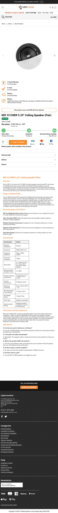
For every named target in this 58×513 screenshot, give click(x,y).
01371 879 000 (31, 13)
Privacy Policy (5, 470)
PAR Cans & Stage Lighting (9, 442)
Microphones (5, 436)
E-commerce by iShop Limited (9, 505)
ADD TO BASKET (18, 142)
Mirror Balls (4, 438)
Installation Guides (6, 463)
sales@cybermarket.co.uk (9, 412)
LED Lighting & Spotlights (8, 433)
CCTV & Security (6, 447)
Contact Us (4, 465)
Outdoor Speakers (6, 440)
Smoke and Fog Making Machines (11, 445)
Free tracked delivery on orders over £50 (29, 1)
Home (3, 24)
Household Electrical (7, 449)
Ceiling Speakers (6, 429)
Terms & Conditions (7, 472)
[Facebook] (6, 416)
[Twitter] (2, 416)
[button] (54, 55)
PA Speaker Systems (7, 452)
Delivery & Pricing (6, 467)
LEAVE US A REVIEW (29, 387)
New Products (18, 24)
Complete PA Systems (7, 431)
